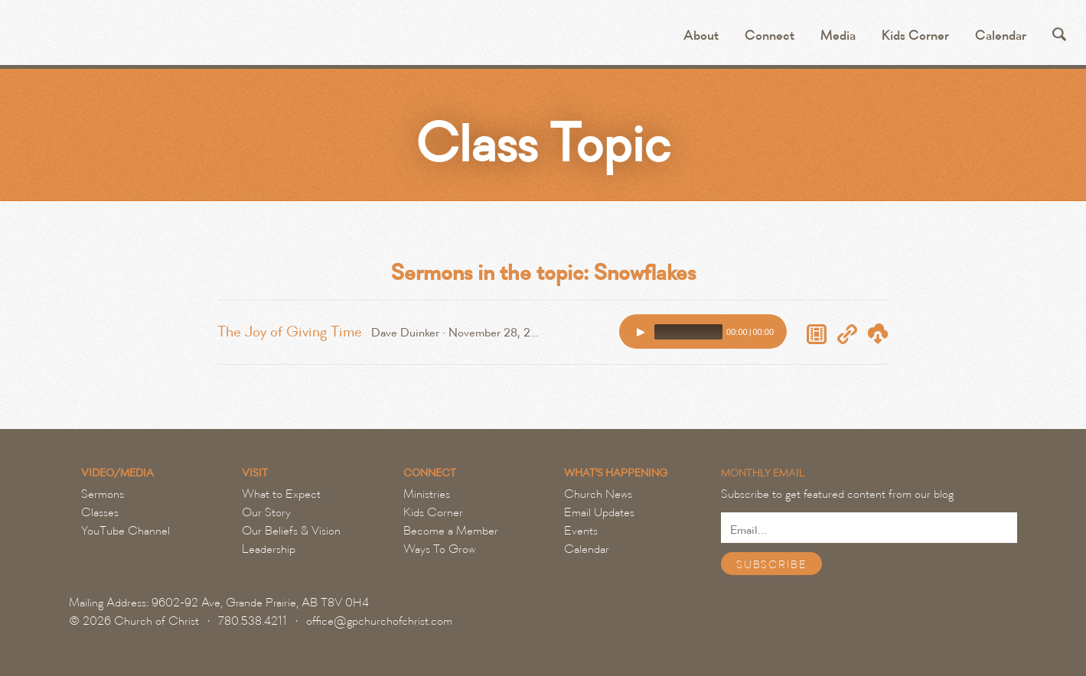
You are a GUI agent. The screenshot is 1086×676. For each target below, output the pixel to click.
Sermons (102, 494)
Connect (769, 35)
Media (838, 35)
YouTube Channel (125, 530)
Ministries (426, 494)
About (701, 35)
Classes (100, 512)
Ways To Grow (439, 549)
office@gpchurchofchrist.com (379, 621)
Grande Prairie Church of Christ (196, 38)
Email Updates (599, 512)
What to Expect (281, 494)
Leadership (268, 549)
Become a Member (450, 530)
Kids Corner (915, 35)
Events (581, 530)
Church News (598, 494)
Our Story (266, 512)
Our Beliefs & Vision (291, 530)
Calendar (1000, 35)
